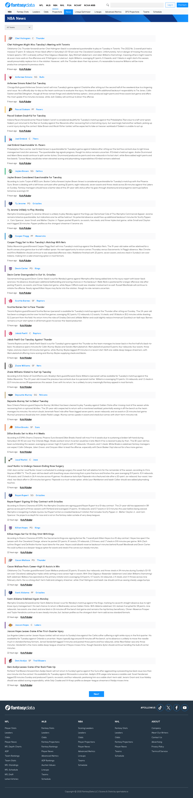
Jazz (35, 460)
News (68, 12)
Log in (170, 5)
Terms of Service (160, 751)
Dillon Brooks (21, 427)
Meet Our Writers (160, 732)
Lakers (38, 625)
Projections (57, 12)
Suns (37, 427)
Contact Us (157, 737)
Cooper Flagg (22, 236)
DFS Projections (132, 12)
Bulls (42, 77)
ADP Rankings (47, 760)
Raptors (41, 301)
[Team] (19, 27)
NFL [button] (41, 5)
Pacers (39, 109)
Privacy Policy (158, 746)
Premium (182, 5)
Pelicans (43, 395)
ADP (7, 751)
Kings (37, 268)
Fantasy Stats (23, 12)
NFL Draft (9, 774)
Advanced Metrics (113, 12)
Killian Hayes (21, 527)
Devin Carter (21, 268)
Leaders (36, 12)
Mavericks (40, 236)
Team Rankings (12, 756)
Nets (39, 365)
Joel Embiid (21, 139)
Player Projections (86, 742)
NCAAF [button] (77, 5)
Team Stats (10, 760)
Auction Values (48, 765)
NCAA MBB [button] (89, 5)
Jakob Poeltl (21, 333)
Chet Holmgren (22, 38)
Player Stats (10, 728)
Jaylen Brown (22, 171)
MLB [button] (48, 5)
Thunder (40, 38)
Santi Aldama (22, 592)
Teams (146, 12)
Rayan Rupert (22, 495)
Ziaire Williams (22, 365)
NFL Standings (11, 765)
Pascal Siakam (22, 109)
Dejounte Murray (23, 395)
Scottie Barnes (22, 301)
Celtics (39, 171)
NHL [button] (62, 5)
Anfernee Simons (23, 77)
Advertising (157, 742)
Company (156, 728)
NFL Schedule (11, 770)
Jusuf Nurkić (21, 460)
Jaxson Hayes (22, 625)
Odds (46, 12)
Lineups (98, 12)
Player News (11, 742)
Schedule (157, 12)
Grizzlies (37, 203)
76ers (35, 139)
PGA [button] (69, 5)
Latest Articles (11, 779)
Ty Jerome (20, 203)
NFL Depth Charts (13, 746)
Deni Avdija (21, 660)
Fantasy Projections (50, 742)
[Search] (137, 5)
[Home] (20, 5)
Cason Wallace (22, 560)
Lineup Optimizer (83, 12)
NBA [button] (55, 5)
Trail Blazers (39, 660)
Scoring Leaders (85, 728)
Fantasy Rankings (49, 746)
